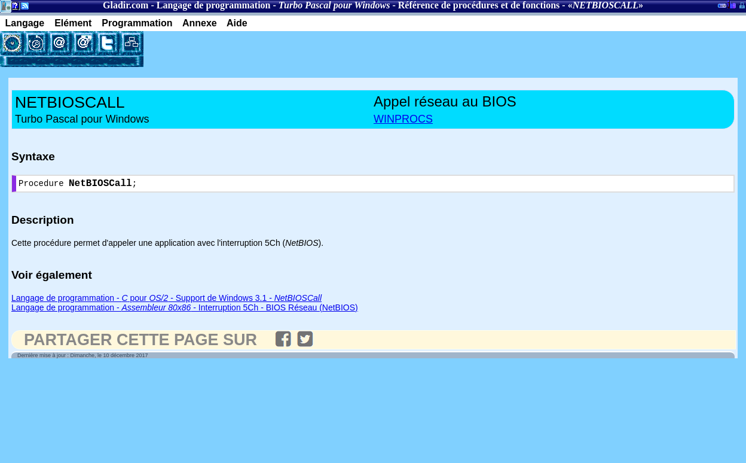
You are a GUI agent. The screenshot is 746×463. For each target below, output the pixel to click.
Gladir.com (125, 5)
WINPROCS (403, 119)
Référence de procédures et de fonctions (479, 5)
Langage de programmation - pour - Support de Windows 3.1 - (166, 300)
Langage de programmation (214, 5)
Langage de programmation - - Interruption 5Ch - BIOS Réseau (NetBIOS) (184, 310)
